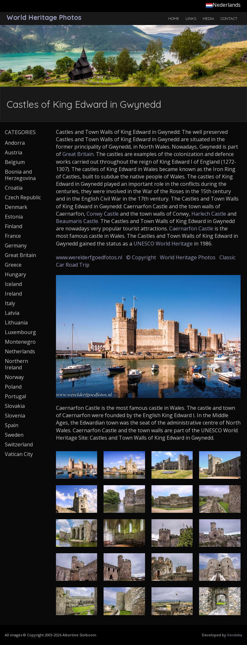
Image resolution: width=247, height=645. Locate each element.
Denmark (16, 207)
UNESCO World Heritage (163, 243)
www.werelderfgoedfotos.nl (89, 257)
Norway (14, 377)
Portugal (15, 396)
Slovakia (15, 405)
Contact (229, 18)
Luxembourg (20, 332)
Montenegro (20, 341)
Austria (13, 152)
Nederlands (223, 4)
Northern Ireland (16, 364)
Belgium (15, 162)
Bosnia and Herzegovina (20, 175)
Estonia (14, 216)
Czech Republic (23, 197)
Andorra (15, 142)
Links (191, 18)
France (13, 235)
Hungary (15, 274)
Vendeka (234, 634)
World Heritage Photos (187, 257)
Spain (11, 425)
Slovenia (15, 415)
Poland (13, 386)
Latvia (12, 312)
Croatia (14, 187)
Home (173, 18)
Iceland (13, 284)
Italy (10, 303)
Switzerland (19, 444)
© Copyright (141, 257)
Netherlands (20, 351)
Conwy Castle (103, 213)
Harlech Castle (208, 213)
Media (208, 18)
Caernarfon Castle (191, 228)
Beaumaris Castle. (77, 221)
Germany (16, 245)
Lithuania (16, 322)
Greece (13, 264)
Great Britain (78, 154)
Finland (13, 226)
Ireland (13, 293)
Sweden (14, 434)
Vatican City (19, 454)
